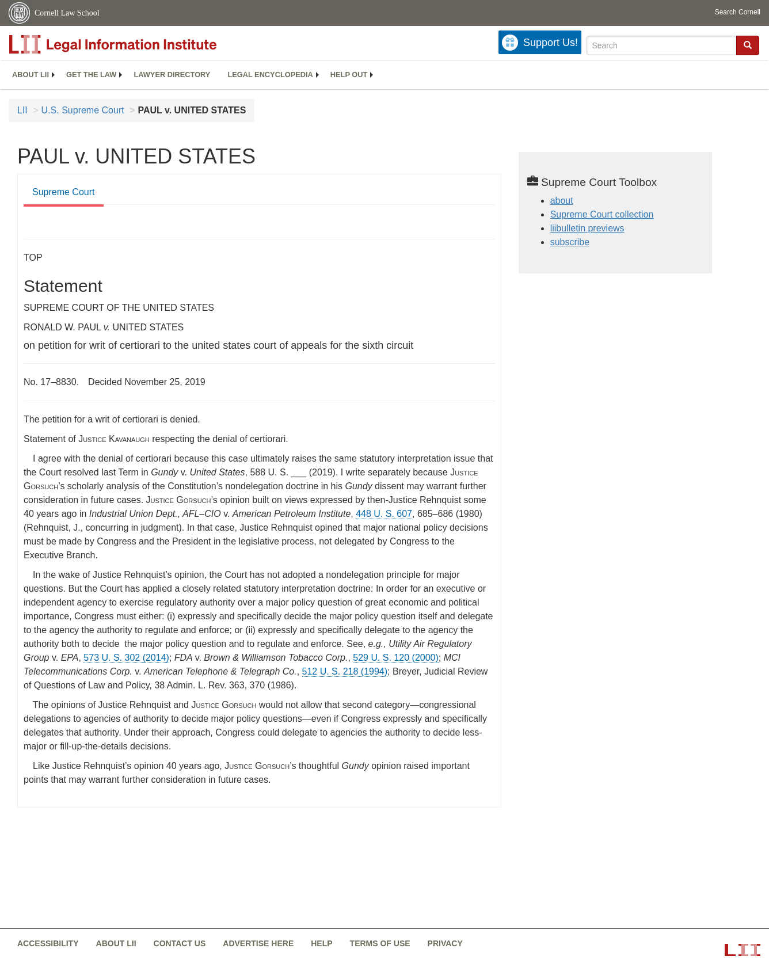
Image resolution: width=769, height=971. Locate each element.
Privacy (445, 943)
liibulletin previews (587, 228)
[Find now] (747, 45)
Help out (348, 74)
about (561, 200)
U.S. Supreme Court (82, 110)
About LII (30, 74)
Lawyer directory (172, 74)
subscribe (569, 242)
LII (22, 110)
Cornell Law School (67, 13)
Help (321, 943)
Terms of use (380, 943)
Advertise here (258, 943)
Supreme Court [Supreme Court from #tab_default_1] (63, 192)
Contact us (180, 943)
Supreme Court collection (602, 214)
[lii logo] (138, 44)
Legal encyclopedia (270, 74)
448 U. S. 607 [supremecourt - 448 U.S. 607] (384, 514)
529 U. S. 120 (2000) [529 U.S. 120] (396, 657)
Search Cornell (737, 12)
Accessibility (48, 943)
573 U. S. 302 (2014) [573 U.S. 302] (126, 657)
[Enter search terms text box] (662, 45)
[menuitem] (30, 74)
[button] (748, 45)
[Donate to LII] (539, 42)
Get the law (91, 74)
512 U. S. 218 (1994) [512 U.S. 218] (345, 671)
